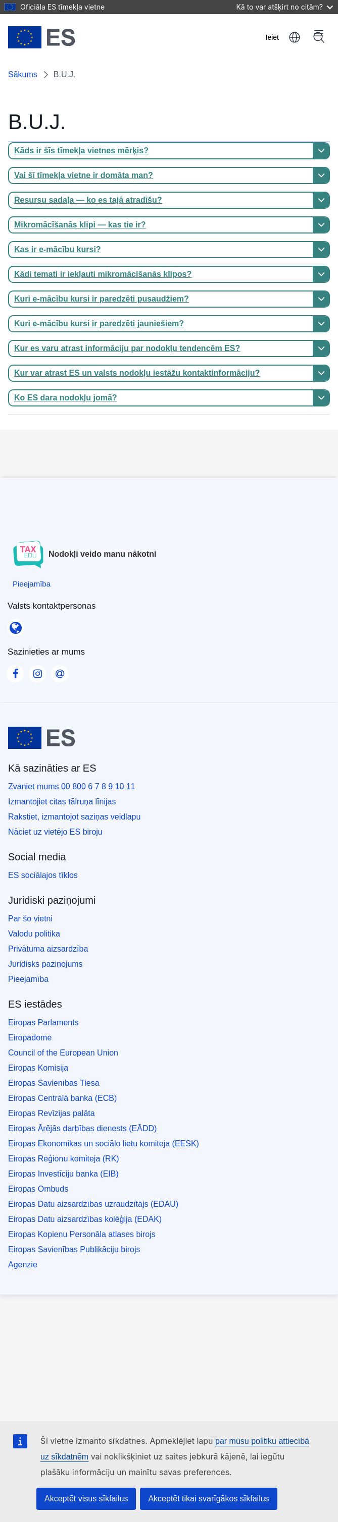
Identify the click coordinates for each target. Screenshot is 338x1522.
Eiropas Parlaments (43, 1022)
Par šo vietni (30, 918)
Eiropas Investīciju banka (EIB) (63, 1173)
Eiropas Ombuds (38, 1189)
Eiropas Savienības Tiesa (54, 1083)
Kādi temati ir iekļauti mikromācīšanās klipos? (102, 274)
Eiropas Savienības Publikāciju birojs (74, 1249)
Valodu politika (34, 933)
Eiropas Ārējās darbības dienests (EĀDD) (82, 1128)
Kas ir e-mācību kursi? (57, 249)
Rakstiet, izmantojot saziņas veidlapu (74, 816)
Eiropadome (30, 1037)
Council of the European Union (63, 1052)
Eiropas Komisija (38, 1068)
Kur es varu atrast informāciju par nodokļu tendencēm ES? (127, 348)
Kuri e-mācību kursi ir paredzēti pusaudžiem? (101, 299)
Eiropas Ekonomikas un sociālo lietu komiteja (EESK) (103, 1143)
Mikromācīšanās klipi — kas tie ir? (80, 224)
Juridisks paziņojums (45, 964)
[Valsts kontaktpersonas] (16, 624)
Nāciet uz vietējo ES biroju (55, 832)
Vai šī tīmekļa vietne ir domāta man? (83, 175)
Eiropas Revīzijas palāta (51, 1113)
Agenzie (22, 1264)
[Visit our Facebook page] (15, 671)
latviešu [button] (294, 37)
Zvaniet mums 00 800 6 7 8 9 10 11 (71, 786)
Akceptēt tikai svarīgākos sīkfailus (208, 1498)
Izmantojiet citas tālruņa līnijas (62, 801)
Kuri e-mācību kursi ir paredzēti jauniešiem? (99, 323)
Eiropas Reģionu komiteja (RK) (63, 1158)
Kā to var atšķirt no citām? (284, 7)
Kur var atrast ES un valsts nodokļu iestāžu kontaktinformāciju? (137, 373)
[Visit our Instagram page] (37, 671)
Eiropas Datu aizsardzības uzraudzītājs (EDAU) (93, 1204)
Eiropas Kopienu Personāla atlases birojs (82, 1234)
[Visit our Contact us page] (60, 671)
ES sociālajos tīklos (43, 875)
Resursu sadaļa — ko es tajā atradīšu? (88, 200)
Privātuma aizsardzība (48, 949)
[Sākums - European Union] (41, 37)
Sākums (22, 74)
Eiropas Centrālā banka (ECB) (62, 1098)
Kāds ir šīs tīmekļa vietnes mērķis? (81, 150)
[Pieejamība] (32, 583)
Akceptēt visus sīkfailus (86, 1498)
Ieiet (272, 37)
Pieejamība (28, 979)
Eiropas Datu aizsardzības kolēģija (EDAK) (85, 1219)
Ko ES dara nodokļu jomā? (65, 397)
